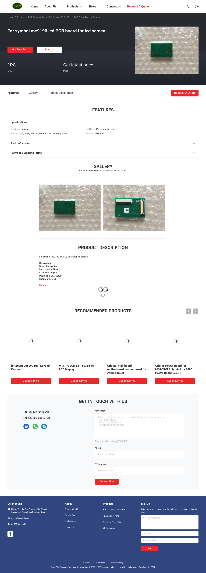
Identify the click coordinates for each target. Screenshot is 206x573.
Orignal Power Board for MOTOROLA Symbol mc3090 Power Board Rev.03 (173, 369)
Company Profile (72, 509)
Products (21, 17)
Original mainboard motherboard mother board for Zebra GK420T (126, 369)
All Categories (109, 528)
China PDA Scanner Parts (61, 567)
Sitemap (86, 563)
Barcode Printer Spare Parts (115, 509)
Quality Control (71, 521)
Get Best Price (20, 49)
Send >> (149, 548)
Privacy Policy (117, 563)
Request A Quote (184, 92)
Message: (101, 410)
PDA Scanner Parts (37, 17)
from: (99, 448)
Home (10, 17)
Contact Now (106, 481)
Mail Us (49, 49)
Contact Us (69, 527)
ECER (153, 567)
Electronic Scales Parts (113, 522)
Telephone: (101, 464)
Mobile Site (100, 563)
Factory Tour (70, 515)
